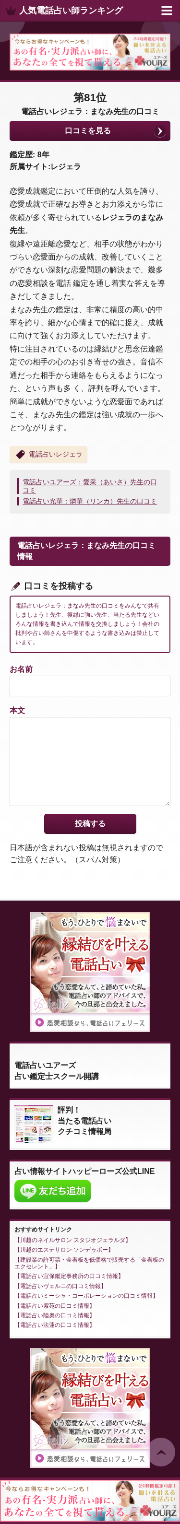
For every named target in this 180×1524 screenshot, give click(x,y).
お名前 (21, 669)
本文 (17, 710)
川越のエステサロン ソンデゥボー (64, 1249)
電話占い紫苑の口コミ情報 (54, 1305)
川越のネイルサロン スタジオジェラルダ (72, 1240)
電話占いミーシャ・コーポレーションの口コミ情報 (86, 1295)
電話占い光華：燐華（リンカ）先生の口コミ (90, 501)
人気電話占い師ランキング (71, 10)
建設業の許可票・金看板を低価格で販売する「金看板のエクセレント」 (89, 1263)
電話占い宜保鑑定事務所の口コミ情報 (69, 1276)
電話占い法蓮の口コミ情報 (54, 1325)
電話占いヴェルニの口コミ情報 (60, 1286)
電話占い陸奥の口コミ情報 (54, 1315)
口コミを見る (88, 131)
